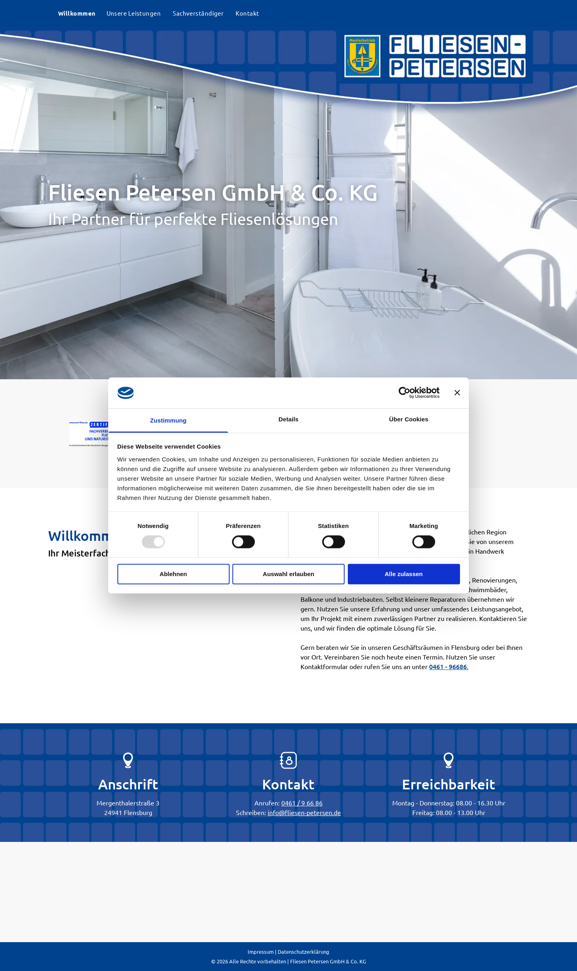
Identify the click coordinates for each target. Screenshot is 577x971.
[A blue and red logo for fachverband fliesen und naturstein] (101, 434)
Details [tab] (288, 419)
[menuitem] (76, 13)
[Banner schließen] (457, 393)
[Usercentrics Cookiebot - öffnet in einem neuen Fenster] (404, 393)
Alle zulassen (404, 573)
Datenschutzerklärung (303, 951)
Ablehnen (173, 573)
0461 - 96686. (448, 666)
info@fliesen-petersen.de (304, 812)
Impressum (261, 951)
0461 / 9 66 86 (302, 803)
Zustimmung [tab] (168, 420)
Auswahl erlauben (288, 573)
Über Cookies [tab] (408, 419)
